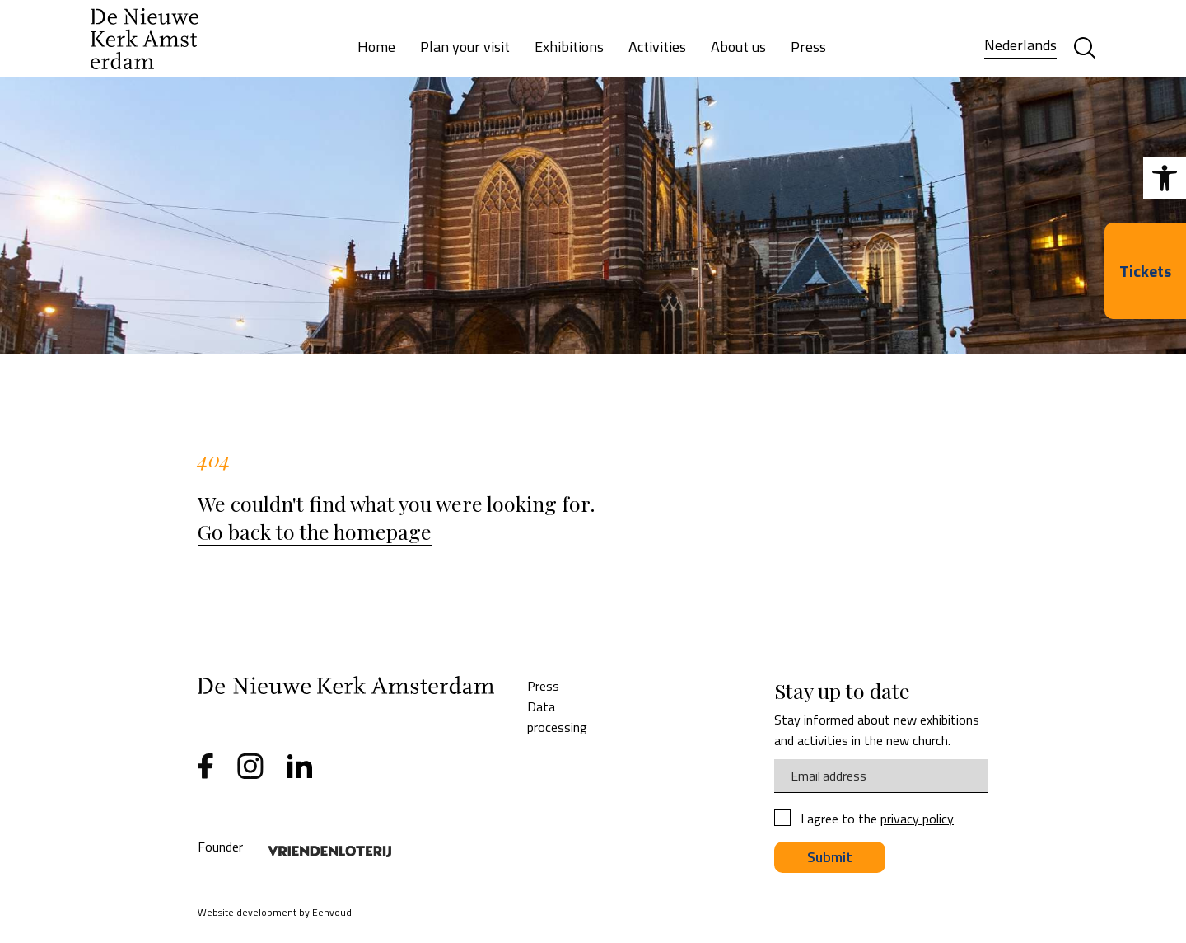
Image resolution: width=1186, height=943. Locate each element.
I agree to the (877, 818)
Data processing (557, 717)
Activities (657, 46)
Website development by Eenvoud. (276, 912)
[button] (1164, 178)
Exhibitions (569, 46)
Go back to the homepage (315, 531)
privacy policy (917, 818)
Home (376, 46)
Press (808, 46)
